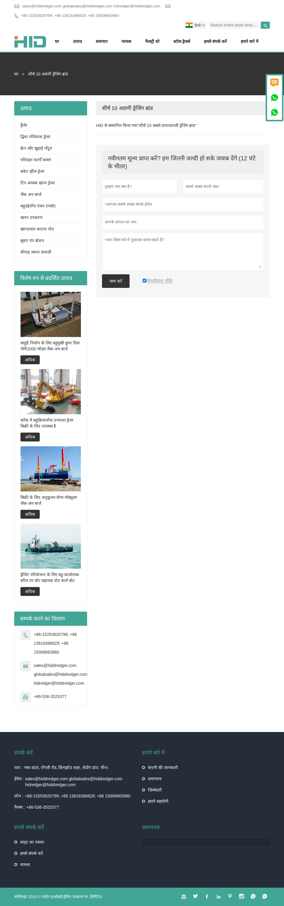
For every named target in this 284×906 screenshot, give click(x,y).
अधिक (30, 359)
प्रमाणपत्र (155, 778)
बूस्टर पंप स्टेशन (32, 240)
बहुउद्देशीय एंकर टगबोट (38, 206)
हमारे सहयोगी (158, 801)
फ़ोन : (18, 796)
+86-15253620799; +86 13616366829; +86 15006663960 (70, 15)
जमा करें (115, 281)
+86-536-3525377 (50, 696)
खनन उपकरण (31, 217)
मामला (126, 41)
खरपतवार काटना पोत (37, 229)
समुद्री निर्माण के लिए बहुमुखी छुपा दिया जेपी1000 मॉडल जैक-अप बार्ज (50, 346)
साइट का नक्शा (32, 842)
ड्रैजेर (23, 125)
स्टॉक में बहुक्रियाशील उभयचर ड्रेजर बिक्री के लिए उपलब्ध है (47, 423)
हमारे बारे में (249, 41)
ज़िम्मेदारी (155, 790)
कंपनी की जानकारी (163, 767)
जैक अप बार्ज (30, 194)
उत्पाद (77, 41)
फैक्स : (19, 807)
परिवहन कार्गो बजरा (35, 159)
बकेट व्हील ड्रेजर (32, 171)
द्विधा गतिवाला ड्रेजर (35, 136)
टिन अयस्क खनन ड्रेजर (37, 182)
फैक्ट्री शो (152, 41)
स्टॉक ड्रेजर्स (181, 41)
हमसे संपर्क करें (215, 41)
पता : (18, 767)
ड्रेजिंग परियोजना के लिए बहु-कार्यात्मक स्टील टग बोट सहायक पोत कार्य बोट (49, 577)
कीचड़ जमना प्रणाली (35, 252)
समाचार (102, 41)
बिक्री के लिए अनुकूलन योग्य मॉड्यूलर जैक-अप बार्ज (48, 500)
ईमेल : (19, 778)
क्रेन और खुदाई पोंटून (36, 148)
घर (57, 41)
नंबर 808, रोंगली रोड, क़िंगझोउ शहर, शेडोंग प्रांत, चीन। (66, 767)
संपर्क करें (23, 753)
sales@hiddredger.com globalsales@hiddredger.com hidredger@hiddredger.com (91, 6)
